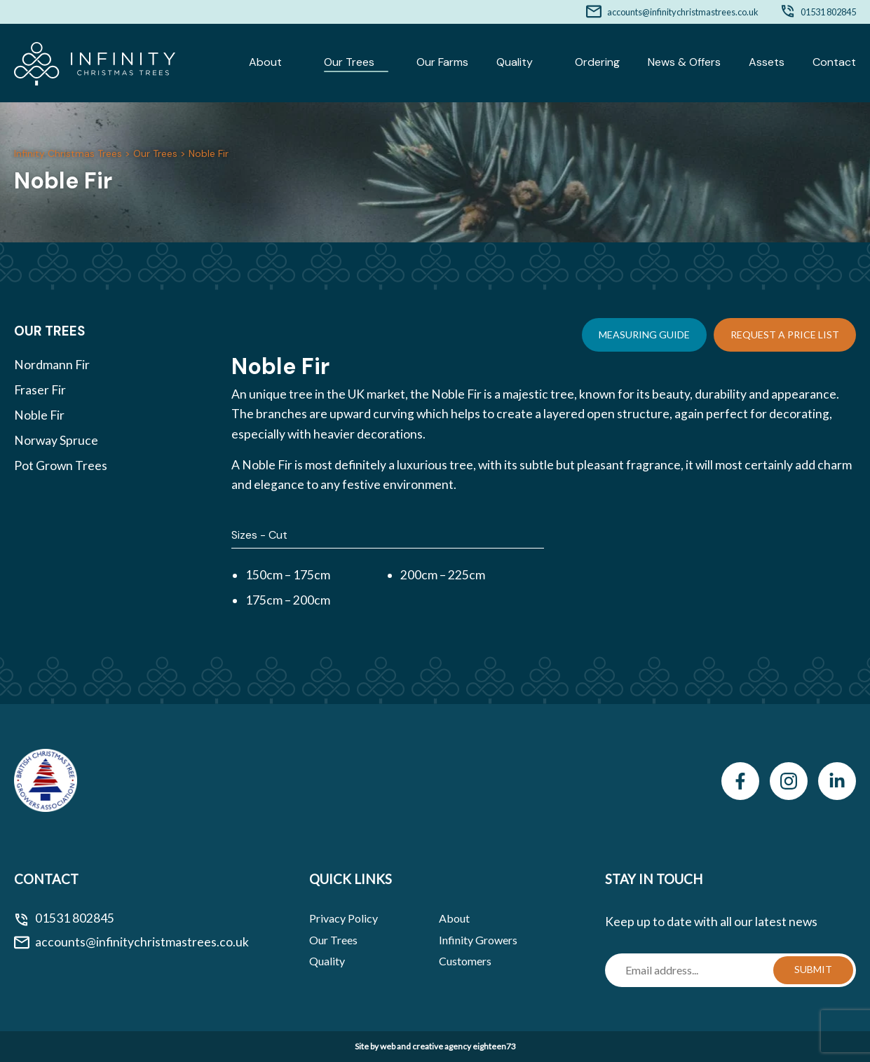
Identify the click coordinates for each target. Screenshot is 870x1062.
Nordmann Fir (52, 364)
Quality (514, 62)
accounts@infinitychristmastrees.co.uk (683, 12)
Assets (766, 62)
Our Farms (442, 62)
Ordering (597, 62)
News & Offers (684, 62)
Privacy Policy (343, 918)
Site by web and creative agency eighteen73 (435, 1046)
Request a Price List (784, 334)
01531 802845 (828, 12)
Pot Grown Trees (60, 465)
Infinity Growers (478, 939)
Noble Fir (39, 415)
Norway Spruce (56, 440)
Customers (465, 960)
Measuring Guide (644, 334)
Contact (834, 62)
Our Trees (349, 62)
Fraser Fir (40, 389)
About (265, 62)
